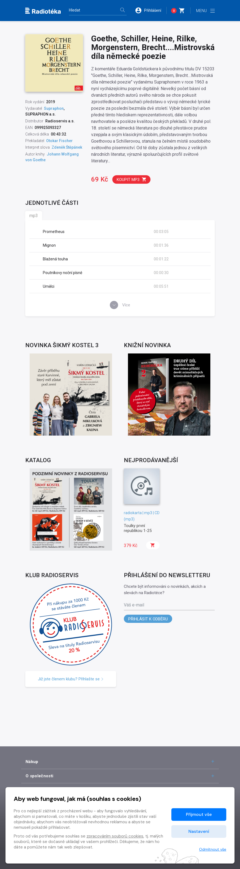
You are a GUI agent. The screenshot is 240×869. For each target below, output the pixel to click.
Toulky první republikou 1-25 (138, 528)
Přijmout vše (199, 814)
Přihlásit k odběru (148, 619)
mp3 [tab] (33, 215)
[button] (151, 10)
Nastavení (198, 831)
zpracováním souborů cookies (114, 836)
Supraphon (54, 108)
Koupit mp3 (132, 179)
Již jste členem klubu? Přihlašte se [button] (71, 679)
